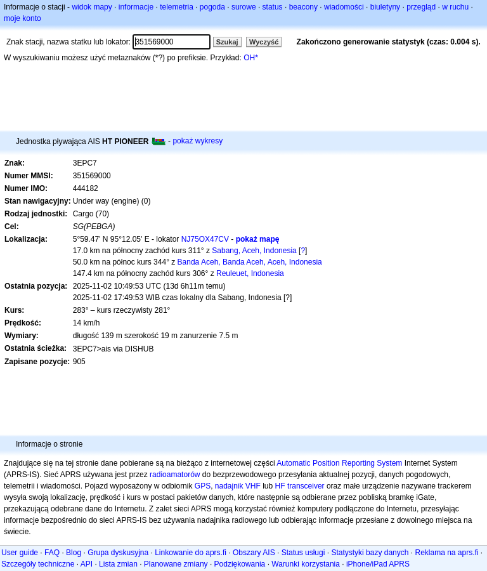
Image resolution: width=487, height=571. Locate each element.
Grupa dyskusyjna (118, 552)
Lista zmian (118, 564)
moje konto (22, 18)
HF (280, 486)
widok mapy (92, 7)
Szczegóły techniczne (37, 564)
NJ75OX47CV (205, 239)
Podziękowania (240, 564)
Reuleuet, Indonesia (250, 273)
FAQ (52, 552)
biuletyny (385, 7)
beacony (303, 7)
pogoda (212, 7)
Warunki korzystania (305, 564)
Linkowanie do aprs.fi (190, 552)
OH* (251, 57)
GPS (203, 486)
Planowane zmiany (176, 564)
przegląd (421, 7)
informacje (136, 7)
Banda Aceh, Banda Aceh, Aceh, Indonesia (250, 262)
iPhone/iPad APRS (378, 564)
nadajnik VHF (238, 486)
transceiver (306, 486)
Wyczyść (263, 42)
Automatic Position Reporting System (339, 463)
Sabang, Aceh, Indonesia (254, 250)
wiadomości (344, 7)
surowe (243, 7)
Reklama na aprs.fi (446, 552)
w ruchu (455, 7)
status (273, 7)
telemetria (176, 7)
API (87, 564)
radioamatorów (175, 474)
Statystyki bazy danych (369, 552)
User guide (19, 552)
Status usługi (303, 552)
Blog (73, 552)
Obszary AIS (254, 552)
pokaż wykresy (197, 140)
